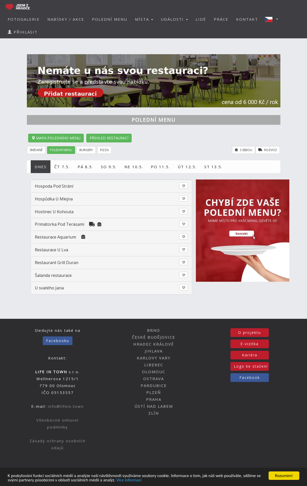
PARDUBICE (154, 385)
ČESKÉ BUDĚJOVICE (153, 337)
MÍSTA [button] (144, 19)
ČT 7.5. (62, 166)
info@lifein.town (66, 406)
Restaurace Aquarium (55, 237)
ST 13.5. (213, 166)
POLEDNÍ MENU (109, 19)
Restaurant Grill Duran (56, 262)
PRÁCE (221, 19)
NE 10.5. (133, 166)
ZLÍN (153, 413)
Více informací (128, 480)
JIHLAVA (154, 351)
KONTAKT (247, 19)
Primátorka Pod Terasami (59, 224)
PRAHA (153, 399)
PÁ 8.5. (85, 166)
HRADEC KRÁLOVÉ (153, 344)
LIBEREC (153, 364)
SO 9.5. (109, 166)
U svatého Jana (49, 288)
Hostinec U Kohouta (54, 211)
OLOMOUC (153, 371)
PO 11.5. (160, 166)
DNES (41, 166)
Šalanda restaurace (53, 275)
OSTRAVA (153, 378)
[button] (273, 19)
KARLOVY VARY (154, 357)
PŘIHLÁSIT (23, 32)
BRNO (153, 330)
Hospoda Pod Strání (54, 186)
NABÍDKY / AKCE (65, 19)
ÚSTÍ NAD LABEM (153, 406)
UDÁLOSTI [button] (174, 19)
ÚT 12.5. (187, 166)
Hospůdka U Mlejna (54, 199)
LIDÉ (201, 19)
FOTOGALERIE (24, 19)
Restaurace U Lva (51, 250)
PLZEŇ (153, 392)
